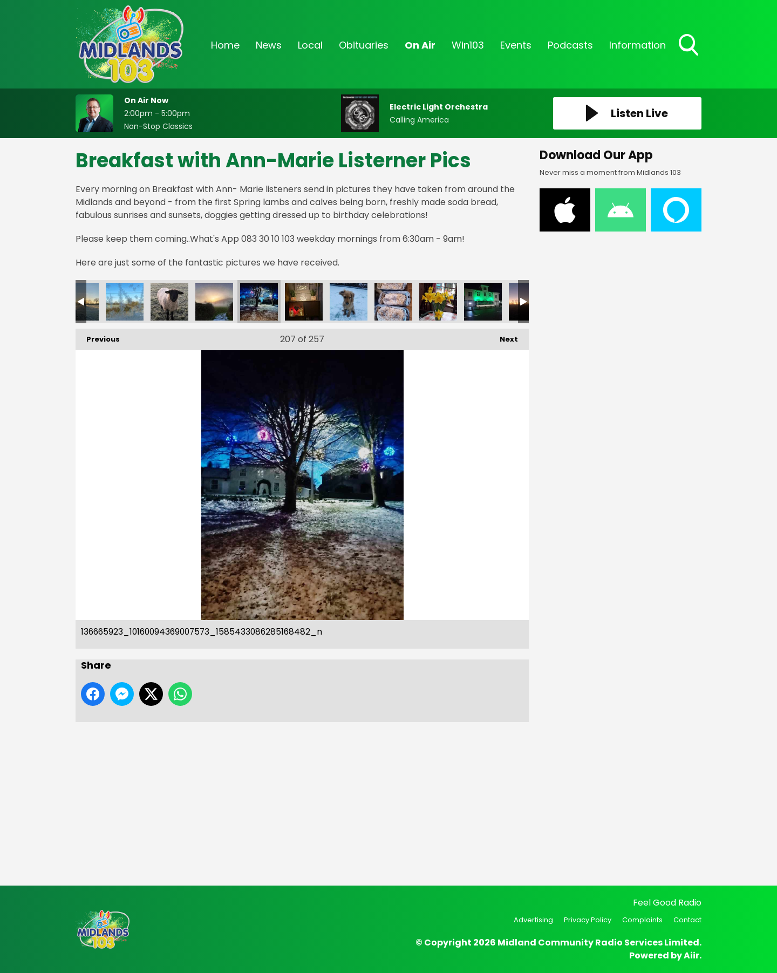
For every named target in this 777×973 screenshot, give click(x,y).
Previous (98, 336)
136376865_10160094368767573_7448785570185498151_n (348, 302)
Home (225, 45)
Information (637, 45)
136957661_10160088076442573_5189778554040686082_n (169, 302)
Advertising (533, 920)
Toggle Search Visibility (689, 46)
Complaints (642, 920)
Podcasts (570, 45)
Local (310, 45)
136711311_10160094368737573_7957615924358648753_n (214, 302)
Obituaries (363, 45)
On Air (420, 45)
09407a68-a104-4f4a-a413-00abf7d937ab (393, 302)
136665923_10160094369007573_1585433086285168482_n (259, 302)
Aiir (691, 955)
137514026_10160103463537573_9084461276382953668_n (125, 302)
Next (503, 336)
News (269, 45)
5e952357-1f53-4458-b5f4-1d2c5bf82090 (483, 302)
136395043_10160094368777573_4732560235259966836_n (304, 302)
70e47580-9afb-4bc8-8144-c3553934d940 (438, 302)
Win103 (468, 45)
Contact (687, 920)
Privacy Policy (587, 920)
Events (515, 45)
